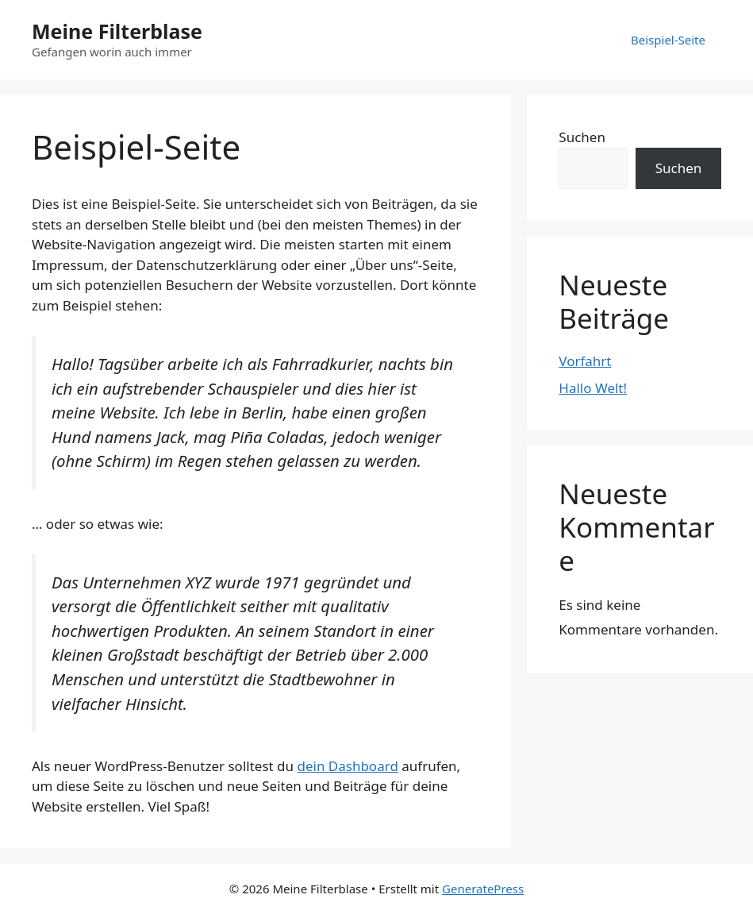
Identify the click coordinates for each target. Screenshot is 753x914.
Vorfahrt (585, 361)
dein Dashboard (347, 766)
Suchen (582, 137)
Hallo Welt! (593, 388)
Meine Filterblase (117, 30)
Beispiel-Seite (668, 40)
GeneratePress (483, 889)
